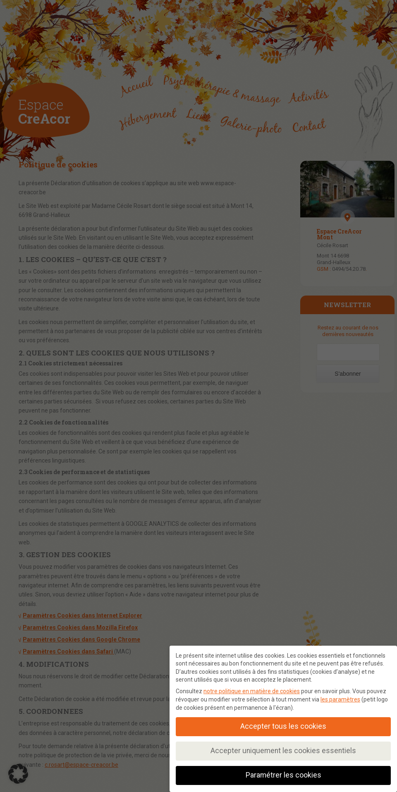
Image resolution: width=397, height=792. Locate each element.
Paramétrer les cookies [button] (283, 775)
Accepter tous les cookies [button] (283, 726)
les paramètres (340, 699)
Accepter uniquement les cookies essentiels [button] (283, 751)
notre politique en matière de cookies (251, 691)
